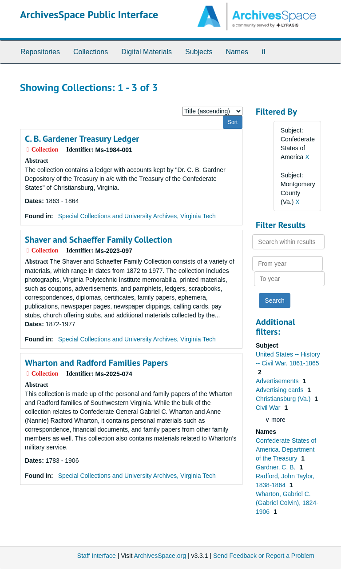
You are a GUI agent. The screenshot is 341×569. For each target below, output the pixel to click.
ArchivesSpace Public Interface (89, 14)
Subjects (198, 52)
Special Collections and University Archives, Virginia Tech (137, 216)
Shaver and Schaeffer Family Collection (98, 239)
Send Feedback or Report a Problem (263, 555)
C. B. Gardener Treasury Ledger (82, 138)
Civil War (269, 407)
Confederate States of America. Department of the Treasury (286, 449)
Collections (90, 52)
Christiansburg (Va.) (284, 398)
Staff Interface (96, 555)
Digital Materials (146, 52)
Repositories (40, 52)
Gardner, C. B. (276, 467)
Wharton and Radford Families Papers (96, 363)
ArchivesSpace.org (160, 555)
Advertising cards (280, 389)
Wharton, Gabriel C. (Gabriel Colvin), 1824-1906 (287, 502)
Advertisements (278, 381)
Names (237, 52)
